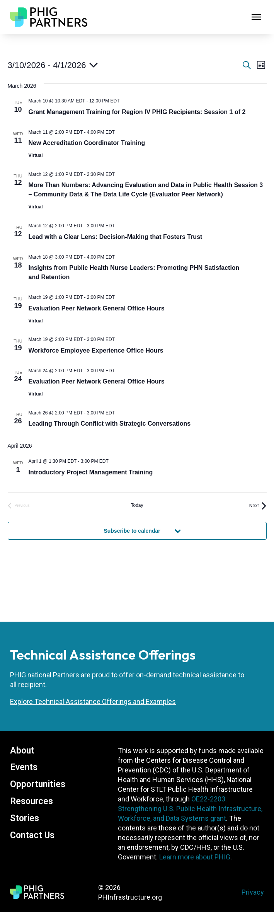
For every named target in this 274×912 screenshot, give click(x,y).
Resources (31, 801)
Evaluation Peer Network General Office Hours (97, 308)
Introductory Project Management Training (91, 472)
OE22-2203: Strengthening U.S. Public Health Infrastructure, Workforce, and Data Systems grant (190, 808)
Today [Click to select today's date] (137, 505)
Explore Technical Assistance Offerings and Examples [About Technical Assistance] (93, 701)
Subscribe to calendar (132, 531)
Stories (24, 818)
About (22, 750)
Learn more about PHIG (194, 857)
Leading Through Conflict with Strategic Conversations (110, 423)
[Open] (256, 17)
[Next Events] (258, 506)
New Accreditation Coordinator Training (87, 143)
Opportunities (37, 784)
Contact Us (32, 835)
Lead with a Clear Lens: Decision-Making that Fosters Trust (116, 237)
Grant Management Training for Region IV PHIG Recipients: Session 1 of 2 (137, 112)
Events (23, 767)
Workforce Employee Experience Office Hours (96, 350)
